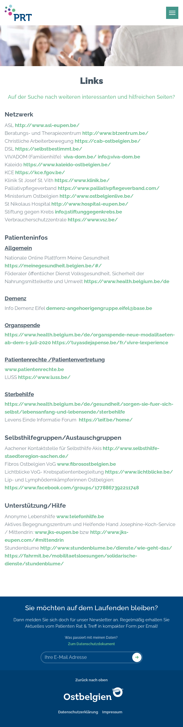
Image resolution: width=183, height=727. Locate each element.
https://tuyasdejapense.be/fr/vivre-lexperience (110, 342)
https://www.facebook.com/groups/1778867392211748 (72, 487)
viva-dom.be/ (80, 157)
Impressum (112, 712)
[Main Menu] (172, 13)
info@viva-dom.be (119, 157)
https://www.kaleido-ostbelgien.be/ (67, 164)
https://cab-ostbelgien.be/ (108, 141)
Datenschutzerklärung (78, 712)
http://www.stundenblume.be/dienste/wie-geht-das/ (106, 548)
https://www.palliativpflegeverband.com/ (109, 188)
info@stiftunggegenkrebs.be (88, 212)
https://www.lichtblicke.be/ (139, 472)
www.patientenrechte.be (34, 369)
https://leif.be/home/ (106, 420)
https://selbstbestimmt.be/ (48, 149)
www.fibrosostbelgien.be (86, 464)
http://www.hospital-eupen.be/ (89, 204)
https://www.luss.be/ (44, 377)
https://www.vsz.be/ (93, 220)
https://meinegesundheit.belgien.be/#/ (53, 266)
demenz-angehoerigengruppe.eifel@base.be (99, 308)
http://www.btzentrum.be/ (115, 133)
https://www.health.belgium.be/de (126, 281)
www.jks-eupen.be (57, 532)
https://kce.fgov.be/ (40, 172)
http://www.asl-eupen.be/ (47, 125)
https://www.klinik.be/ (82, 180)
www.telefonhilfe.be (80, 516)
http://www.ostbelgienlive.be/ (97, 196)
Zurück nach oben (91, 680)
